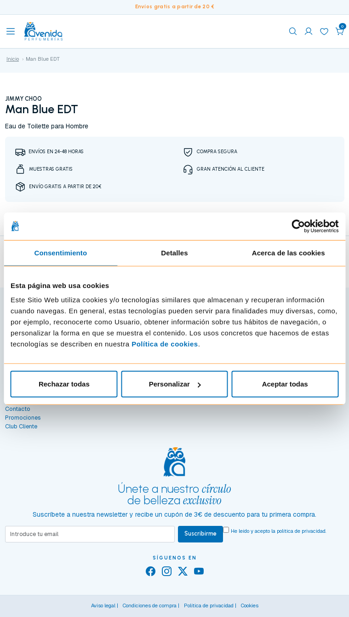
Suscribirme (200, 533)
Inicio (12, 59)
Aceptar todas (285, 384)
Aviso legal (103, 605)
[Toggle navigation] (10, 31)
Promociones (23, 417)
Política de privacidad (209, 605)
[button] (339, 31)
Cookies (249, 605)
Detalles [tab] (174, 252)
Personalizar (175, 384)
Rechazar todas (64, 384)
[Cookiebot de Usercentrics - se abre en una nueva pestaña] (298, 226)
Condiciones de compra (150, 605)
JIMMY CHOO (23, 98)
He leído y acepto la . (278, 531)
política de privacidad (301, 531)
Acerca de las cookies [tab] (288, 252)
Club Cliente (21, 426)
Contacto (17, 409)
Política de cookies (165, 344)
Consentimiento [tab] (60, 252)
